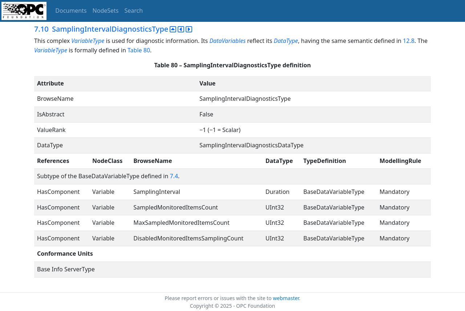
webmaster (286, 298)
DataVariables (227, 41)
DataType (286, 41)
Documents (70, 11)
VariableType (87, 41)
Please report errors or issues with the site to (219, 298)
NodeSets (106, 11)
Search (134, 11)
